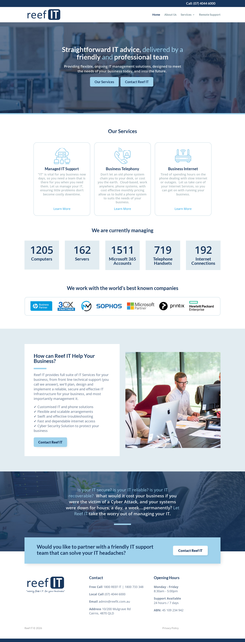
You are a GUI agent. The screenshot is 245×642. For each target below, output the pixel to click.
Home (156, 14)
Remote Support (209, 14)
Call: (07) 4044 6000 (200, 3)
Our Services (104, 82)
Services (186, 14)
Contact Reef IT (137, 82)
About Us (170, 14)
